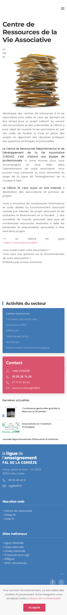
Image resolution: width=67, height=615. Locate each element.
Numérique (13, 342)
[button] (62, 8)
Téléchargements (17, 336)
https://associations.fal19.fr (21, 242)
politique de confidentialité (44, 598)
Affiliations (12, 330)
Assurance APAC (16, 325)
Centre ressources (18, 313)
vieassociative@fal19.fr (26, 388)
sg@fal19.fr (15, 486)
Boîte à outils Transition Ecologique (28, 347)
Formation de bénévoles (21, 319)
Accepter (34, 607)
